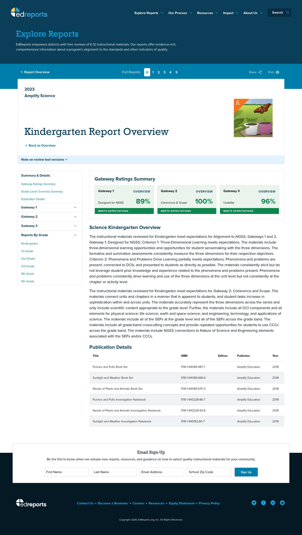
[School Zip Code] (209, 472)
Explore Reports (146, 12)
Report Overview (36, 72)
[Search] (279, 12)
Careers (138, 503)
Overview (141, 191)
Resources (205, 12)
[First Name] (66, 472)
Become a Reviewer (113, 503)
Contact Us (85, 503)
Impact (228, 12)
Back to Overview (42, 145)
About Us (250, 12)
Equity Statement (182, 503)
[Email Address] (161, 472)
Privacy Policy (209, 503)
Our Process (178, 12)
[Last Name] (114, 472)
